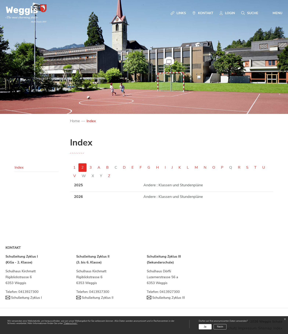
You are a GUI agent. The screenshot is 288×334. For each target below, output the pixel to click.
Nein (220, 327)
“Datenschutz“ (70, 323)
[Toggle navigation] (273, 13)
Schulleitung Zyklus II (95, 297)
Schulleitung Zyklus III (166, 297)
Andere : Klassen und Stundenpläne (173, 185)
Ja (205, 327)
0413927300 (28, 292)
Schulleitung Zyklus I (24, 297)
